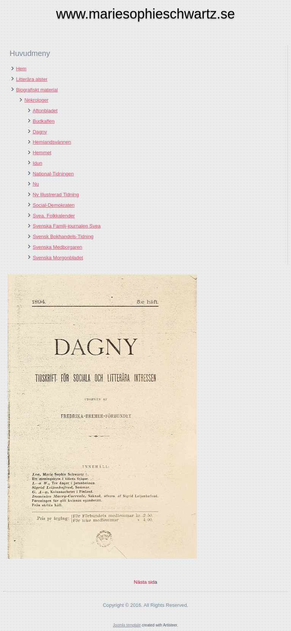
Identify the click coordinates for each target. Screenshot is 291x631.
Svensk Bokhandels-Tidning (63, 236)
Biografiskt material (37, 90)
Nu (36, 184)
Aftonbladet (45, 110)
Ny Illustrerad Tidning (56, 194)
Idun (37, 163)
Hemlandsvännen (52, 142)
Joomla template (127, 625)
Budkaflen (44, 121)
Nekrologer (36, 100)
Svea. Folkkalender (54, 216)
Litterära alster (31, 79)
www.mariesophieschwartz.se (145, 14)
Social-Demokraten (54, 205)
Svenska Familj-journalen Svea (66, 226)
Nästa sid (144, 582)
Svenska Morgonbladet (58, 257)
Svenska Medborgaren (57, 247)
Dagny (40, 132)
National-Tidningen (53, 174)
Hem (21, 68)
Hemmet (42, 152)
